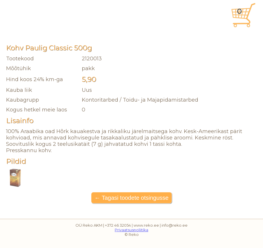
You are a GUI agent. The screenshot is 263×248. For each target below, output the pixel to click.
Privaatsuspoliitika (131, 230)
